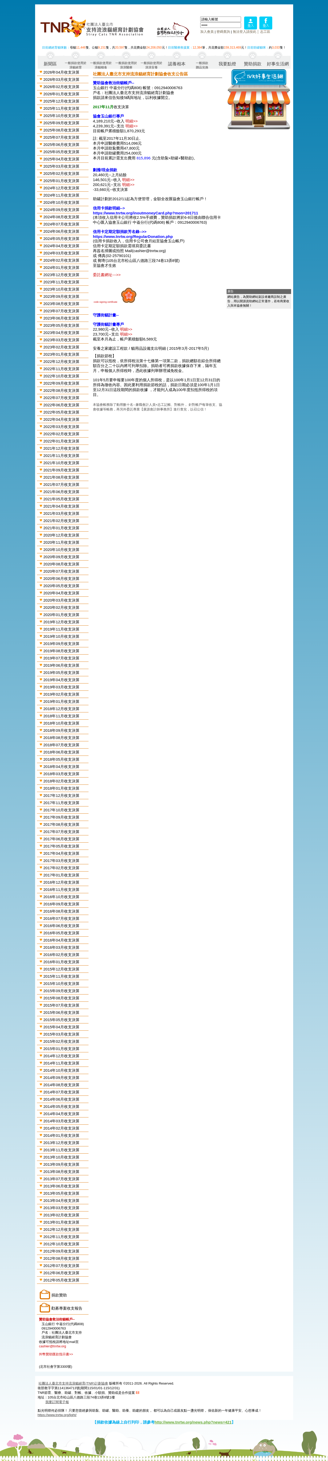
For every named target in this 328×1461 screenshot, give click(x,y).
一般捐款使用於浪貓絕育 (75, 65)
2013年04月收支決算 (61, 1200)
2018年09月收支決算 (61, 730)
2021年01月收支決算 (61, 528)
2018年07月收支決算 (61, 745)
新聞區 (50, 63)
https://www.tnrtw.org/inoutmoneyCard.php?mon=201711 (145, 213)
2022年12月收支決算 (61, 361)
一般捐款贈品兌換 (202, 65)
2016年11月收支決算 (61, 889)
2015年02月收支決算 (61, 1041)
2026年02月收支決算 (61, 86)
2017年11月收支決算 (61, 803)
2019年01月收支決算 (61, 701)
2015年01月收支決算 (61, 1048)
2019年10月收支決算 (61, 636)
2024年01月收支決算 (61, 267)
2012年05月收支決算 (61, 1280)
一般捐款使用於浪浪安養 (151, 65)
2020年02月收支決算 (61, 607)
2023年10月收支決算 (61, 289)
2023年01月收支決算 (61, 354)
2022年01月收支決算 (61, 441)
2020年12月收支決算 (61, 535)
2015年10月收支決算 (61, 983)
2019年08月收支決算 (61, 651)
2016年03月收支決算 (61, 947)
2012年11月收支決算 (61, 1236)
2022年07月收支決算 (61, 397)
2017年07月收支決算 (61, 831)
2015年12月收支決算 (61, 969)
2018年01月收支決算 (61, 788)
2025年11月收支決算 (61, 108)
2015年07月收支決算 (61, 1005)
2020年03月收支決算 (61, 600)
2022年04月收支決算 (61, 419)
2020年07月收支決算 (61, 571)
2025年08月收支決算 (61, 130)
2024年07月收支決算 (61, 224)
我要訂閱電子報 (57, 1402)
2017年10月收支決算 (61, 810)
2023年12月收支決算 (61, 275)
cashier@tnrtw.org (52, 1346)
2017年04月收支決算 (61, 853)
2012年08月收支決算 (61, 1258)
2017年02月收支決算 (61, 868)
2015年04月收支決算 (61, 1027)
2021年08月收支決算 (61, 477)
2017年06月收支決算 (61, 839)
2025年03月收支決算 (61, 166)
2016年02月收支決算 (61, 954)
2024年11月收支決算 (61, 195)
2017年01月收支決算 (61, 875)
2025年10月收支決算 (61, 115)
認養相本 (177, 63)
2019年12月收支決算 (61, 622)
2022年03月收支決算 (61, 426)
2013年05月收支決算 (61, 1193)
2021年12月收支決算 (61, 448)
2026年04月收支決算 (61, 72)
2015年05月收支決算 (61, 1019)
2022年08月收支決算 (61, 390)
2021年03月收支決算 (61, 513)
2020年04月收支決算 (61, 593)
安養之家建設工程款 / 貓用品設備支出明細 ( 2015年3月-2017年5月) (151, 348)
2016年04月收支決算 (61, 940)
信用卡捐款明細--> (109, 208)
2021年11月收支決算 (61, 455)
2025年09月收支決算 (61, 123)
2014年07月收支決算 (61, 1092)
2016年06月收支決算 (61, 925)
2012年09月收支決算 (61, 1251)
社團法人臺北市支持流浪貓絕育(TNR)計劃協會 (73, 1383)
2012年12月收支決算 (61, 1229)
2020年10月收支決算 (61, 549)
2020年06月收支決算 (61, 578)
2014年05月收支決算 (61, 1106)
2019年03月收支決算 (61, 687)
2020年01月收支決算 (61, 614)
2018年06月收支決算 (61, 752)
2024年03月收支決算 (61, 253)
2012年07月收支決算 (61, 1265)
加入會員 (207, 32)
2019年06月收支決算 (61, 665)
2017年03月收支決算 (61, 860)
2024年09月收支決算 (61, 209)
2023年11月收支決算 (61, 282)
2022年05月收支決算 (61, 412)
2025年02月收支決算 (61, 173)
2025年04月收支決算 (61, 159)
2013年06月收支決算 (61, 1186)
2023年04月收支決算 (61, 332)
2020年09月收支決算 (61, 557)
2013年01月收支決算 (61, 1222)
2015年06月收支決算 (61, 1012)
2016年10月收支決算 (61, 897)
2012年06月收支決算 (61, 1273)
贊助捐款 (252, 63)
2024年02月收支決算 (61, 260)
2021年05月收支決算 (61, 499)
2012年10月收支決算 (61, 1244)
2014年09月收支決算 (61, 1077)
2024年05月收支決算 (61, 238)
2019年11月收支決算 (61, 629)
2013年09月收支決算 (61, 1164)
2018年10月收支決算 (61, 723)
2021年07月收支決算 (61, 484)
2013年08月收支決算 (61, 1171)
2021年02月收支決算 (61, 520)
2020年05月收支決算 (61, 586)
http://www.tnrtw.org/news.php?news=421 (193, 1422)
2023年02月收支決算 (61, 347)
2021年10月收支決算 (61, 463)
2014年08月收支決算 (61, 1085)
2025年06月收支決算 (61, 144)
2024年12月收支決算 (61, 188)
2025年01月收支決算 (61, 180)
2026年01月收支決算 (61, 94)
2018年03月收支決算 (61, 774)
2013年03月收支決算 (61, 1208)
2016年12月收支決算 (61, 882)
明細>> (131, 121)
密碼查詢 (223, 32)
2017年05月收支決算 (61, 846)
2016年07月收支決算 (61, 918)
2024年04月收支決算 (61, 246)
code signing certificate (105, 302)
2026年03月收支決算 (61, 79)
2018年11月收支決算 (61, 716)
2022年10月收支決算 (61, 376)
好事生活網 (278, 63)
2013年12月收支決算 (61, 1142)
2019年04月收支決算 (61, 680)
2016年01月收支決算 (61, 962)
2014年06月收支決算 (61, 1099)
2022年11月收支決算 (61, 369)
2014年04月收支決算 (61, 1114)
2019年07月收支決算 (61, 658)
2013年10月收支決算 (61, 1157)
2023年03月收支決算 (61, 340)
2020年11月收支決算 (61, 542)
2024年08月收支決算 (61, 217)
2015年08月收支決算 (61, 998)
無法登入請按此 (244, 32)
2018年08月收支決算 (61, 737)
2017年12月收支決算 (61, 795)
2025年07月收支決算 (61, 137)
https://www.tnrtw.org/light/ (57, 1415)
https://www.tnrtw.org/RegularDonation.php (133, 236)
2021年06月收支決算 (61, 491)
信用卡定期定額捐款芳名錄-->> (120, 231)
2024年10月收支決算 (61, 202)
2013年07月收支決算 (61, 1179)
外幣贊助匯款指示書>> (56, 1354)
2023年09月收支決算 (61, 296)
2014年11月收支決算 (61, 1063)
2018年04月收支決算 (61, 766)
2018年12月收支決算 (61, 708)
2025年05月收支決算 (61, 152)
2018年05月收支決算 (61, 759)
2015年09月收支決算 (61, 991)
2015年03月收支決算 (61, 1034)
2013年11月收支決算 (61, 1150)
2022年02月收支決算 (61, 434)
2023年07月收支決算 (61, 311)
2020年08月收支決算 (61, 564)
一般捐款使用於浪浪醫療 (126, 65)
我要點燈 (227, 63)
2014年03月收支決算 (61, 1121)
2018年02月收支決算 (61, 781)
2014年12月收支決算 (61, 1056)
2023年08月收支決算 (61, 303)
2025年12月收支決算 (61, 101)
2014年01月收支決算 (61, 1135)
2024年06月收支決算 (61, 231)
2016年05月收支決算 (61, 933)
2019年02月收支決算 (61, 694)
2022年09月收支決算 (61, 383)
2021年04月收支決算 (61, 506)
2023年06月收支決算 (61, 318)
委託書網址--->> (107, 275)
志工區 (265, 32)
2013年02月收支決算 (61, 1215)
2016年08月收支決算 (61, 911)
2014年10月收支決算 (61, 1070)
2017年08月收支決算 (61, 824)
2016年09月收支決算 (61, 904)
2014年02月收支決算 (61, 1128)
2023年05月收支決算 (61, 325)
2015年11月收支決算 (61, 976)
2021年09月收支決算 (61, 470)
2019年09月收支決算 (61, 643)
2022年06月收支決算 (61, 405)
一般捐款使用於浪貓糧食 (101, 65)
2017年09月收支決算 (61, 817)
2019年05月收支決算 (61, 672)
